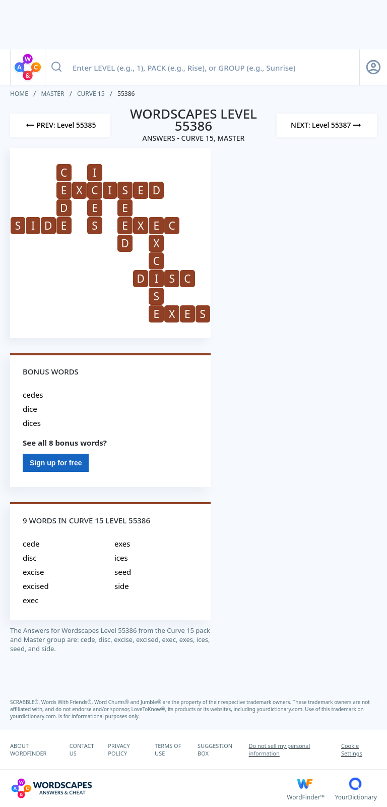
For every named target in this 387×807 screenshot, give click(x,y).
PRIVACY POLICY (119, 749)
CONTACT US (82, 749)
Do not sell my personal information (279, 749)
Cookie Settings (351, 749)
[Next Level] (327, 125)
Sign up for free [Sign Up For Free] (56, 463)
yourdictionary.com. (281, 709)
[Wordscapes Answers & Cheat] (148, 788)
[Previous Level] (60, 125)
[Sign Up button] (373, 67)
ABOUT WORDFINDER (28, 749)
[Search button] (56, 67)
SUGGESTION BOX (215, 749)
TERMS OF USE (168, 749)
